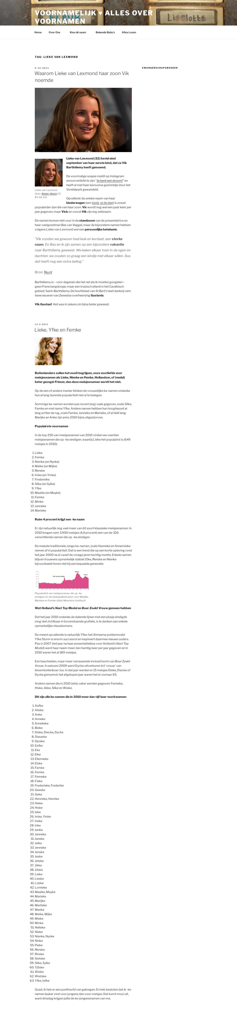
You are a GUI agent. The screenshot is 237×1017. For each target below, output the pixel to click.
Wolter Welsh (49, 193)
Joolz (95, 203)
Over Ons (56, 32)
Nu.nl (48, 272)
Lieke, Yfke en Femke (57, 330)
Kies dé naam (80, 32)
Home (38, 32)
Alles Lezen (131, 32)
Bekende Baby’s (105, 32)
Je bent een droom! (110, 180)
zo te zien (106, 203)
